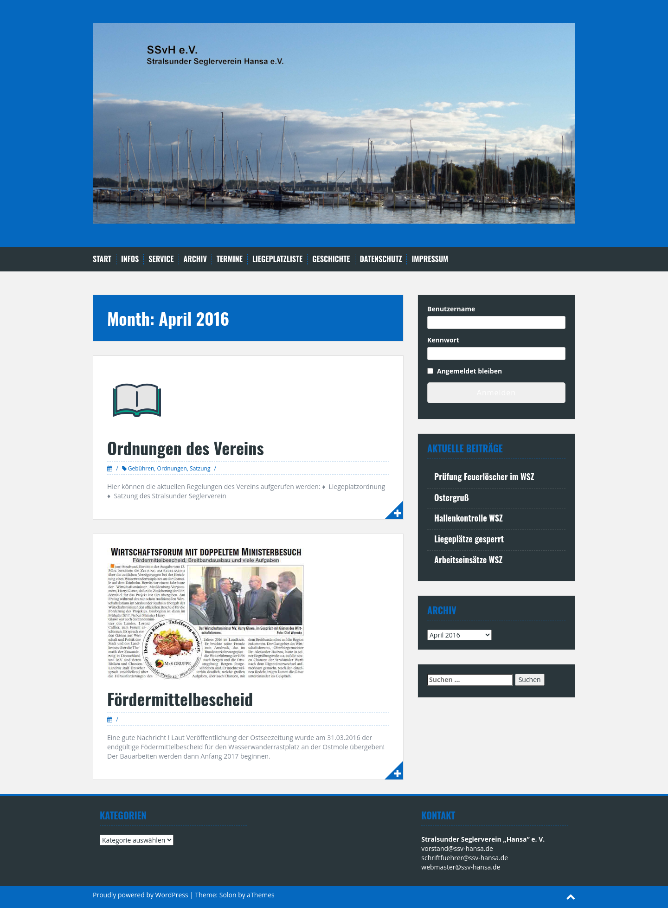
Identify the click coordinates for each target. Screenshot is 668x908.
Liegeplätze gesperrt (469, 539)
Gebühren (141, 468)
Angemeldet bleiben (469, 371)
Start (102, 259)
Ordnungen (172, 468)
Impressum (429, 259)
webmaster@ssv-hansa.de (460, 867)
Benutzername (451, 308)
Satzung (200, 468)
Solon (228, 894)
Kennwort (443, 339)
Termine (230, 259)
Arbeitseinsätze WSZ (468, 560)
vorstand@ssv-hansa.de (457, 848)
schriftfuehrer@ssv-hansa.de (464, 857)
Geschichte (331, 259)
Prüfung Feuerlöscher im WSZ (484, 476)
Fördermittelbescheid (180, 698)
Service (160, 259)
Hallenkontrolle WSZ (468, 518)
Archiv (195, 259)
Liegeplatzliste (277, 259)
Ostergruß (451, 497)
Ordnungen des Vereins (185, 447)
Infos (130, 259)
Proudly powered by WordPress (140, 894)
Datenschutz (381, 259)
